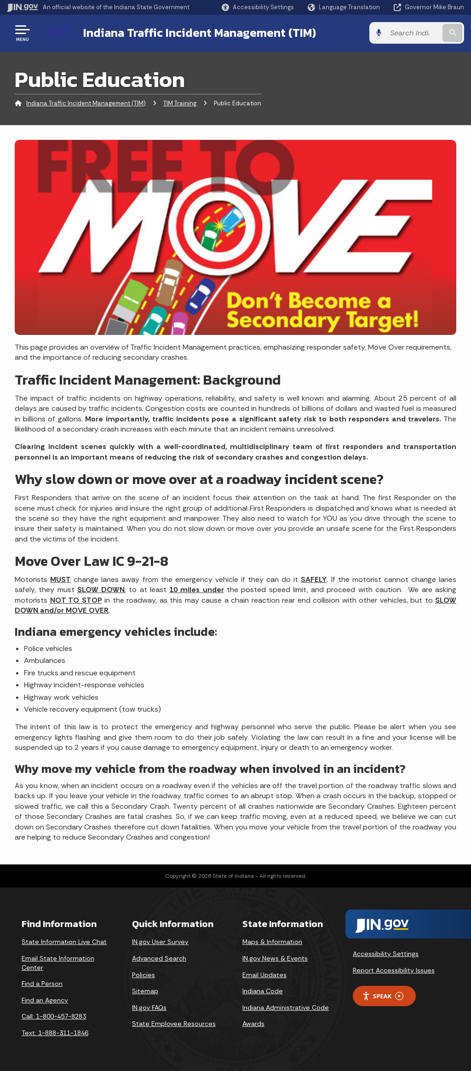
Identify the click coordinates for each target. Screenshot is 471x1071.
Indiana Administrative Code (285, 1007)
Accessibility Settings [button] (386, 954)
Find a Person (42, 983)
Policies (143, 975)
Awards (253, 1023)
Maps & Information (272, 942)
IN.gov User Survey (160, 942)
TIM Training (179, 103)
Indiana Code (262, 991)
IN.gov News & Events (275, 958)
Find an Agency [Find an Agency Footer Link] (45, 1000)
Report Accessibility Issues (394, 970)
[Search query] (413, 33)
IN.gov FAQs (149, 1007)
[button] (258, 7)
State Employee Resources (174, 1023)
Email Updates (264, 975)
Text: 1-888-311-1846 (55, 1033)
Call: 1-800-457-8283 (54, 1016)
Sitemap (145, 991)
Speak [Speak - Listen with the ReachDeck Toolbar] (382, 996)
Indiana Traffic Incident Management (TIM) (199, 32)
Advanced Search (159, 958)
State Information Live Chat (64, 942)
